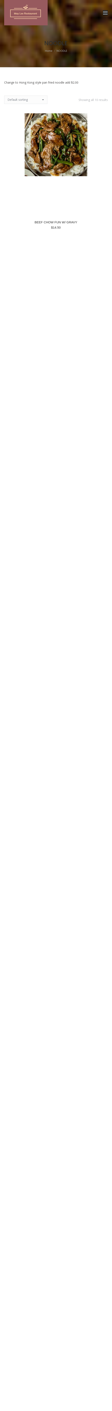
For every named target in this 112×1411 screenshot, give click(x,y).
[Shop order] (25, 100)
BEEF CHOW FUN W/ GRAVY (56, 222)
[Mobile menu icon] (105, 12)
